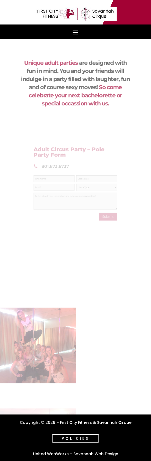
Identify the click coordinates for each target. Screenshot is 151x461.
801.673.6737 (58, 169)
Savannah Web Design (95, 454)
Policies (75, 438)
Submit (103, 212)
